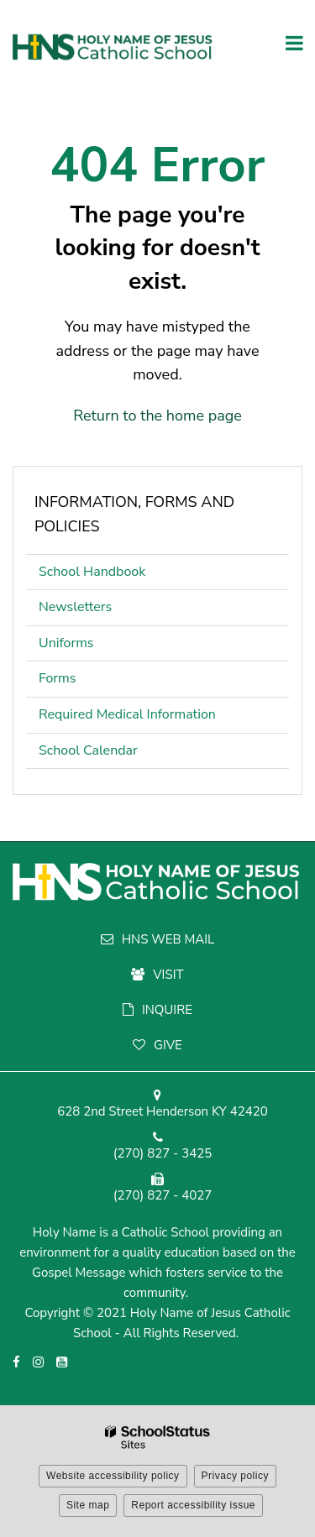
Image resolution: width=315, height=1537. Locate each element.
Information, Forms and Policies (134, 514)
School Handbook (118, 575)
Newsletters (75, 607)
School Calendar (88, 750)
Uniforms (92, 646)
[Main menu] (294, 42)
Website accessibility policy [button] (113, 1476)
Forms (57, 678)
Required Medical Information (127, 714)
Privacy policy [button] (235, 1476)
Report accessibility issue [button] (193, 1505)
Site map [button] (87, 1505)
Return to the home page (157, 415)
